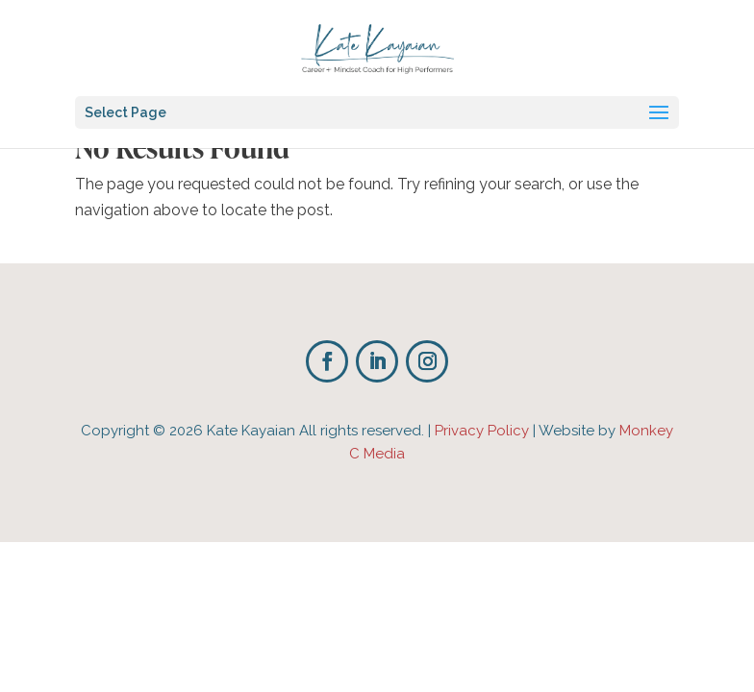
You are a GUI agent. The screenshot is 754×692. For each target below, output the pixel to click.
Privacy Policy (482, 430)
